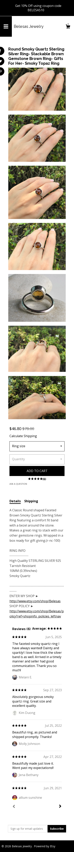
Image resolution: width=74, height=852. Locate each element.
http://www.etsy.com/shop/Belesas (35, 601)
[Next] (60, 806)
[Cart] (68, 27)
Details (15, 501)
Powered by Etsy (44, 846)
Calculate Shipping (23, 436)
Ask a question (18, 483)
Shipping (31, 501)
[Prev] (13, 807)
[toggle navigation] (6, 26)
